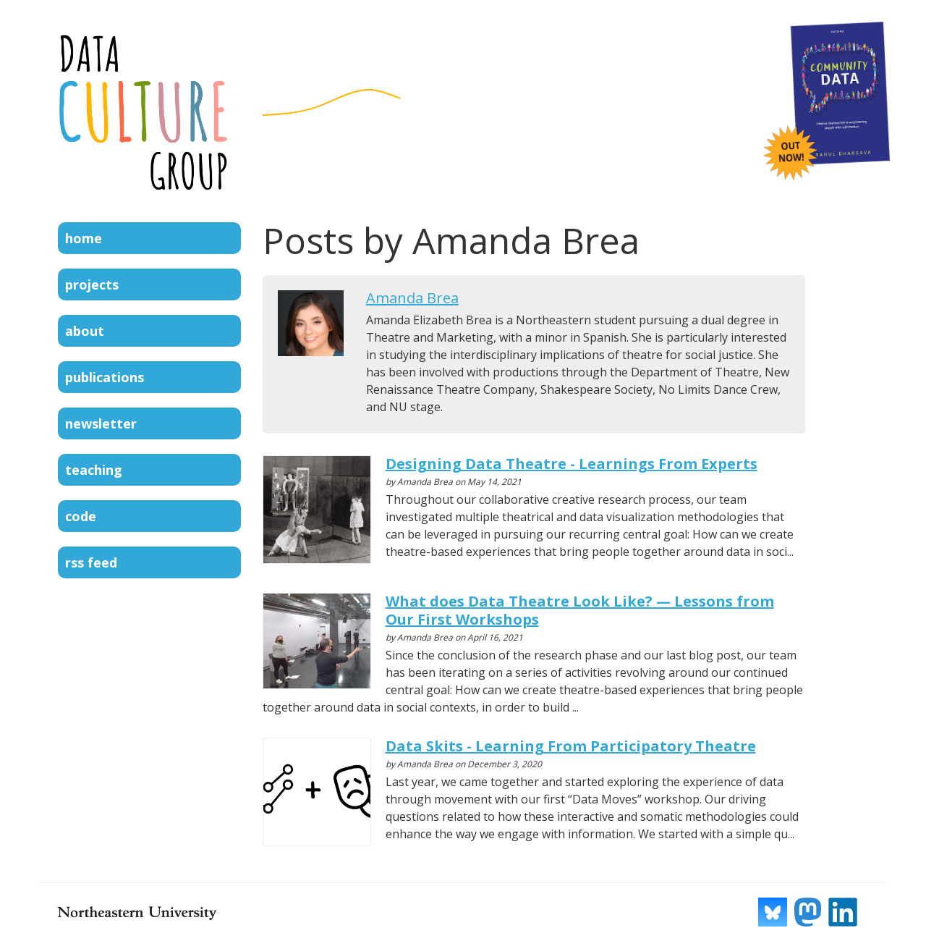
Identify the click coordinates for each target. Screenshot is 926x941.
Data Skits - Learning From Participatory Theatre (571, 746)
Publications (104, 377)
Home (83, 238)
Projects (92, 284)
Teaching (93, 469)
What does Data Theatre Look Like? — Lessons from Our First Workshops (580, 610)
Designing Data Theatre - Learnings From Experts (571, 463)
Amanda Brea (412, 298)
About (84, 330)
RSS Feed (91, 562)
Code (80, 516)
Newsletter (101, 423)
